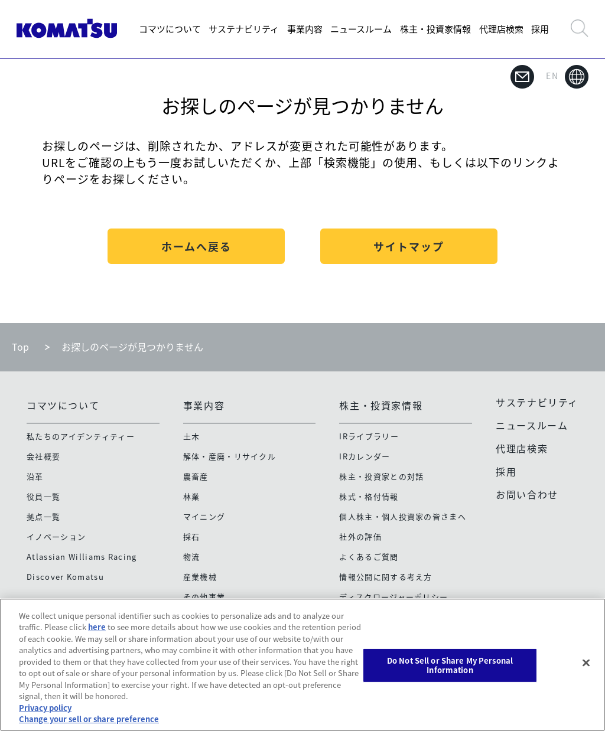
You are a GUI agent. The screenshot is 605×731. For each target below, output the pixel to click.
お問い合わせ (527, 494)
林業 (191, 496)
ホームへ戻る (196, 246)
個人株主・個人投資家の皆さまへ (402, 516)
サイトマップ (408, 246)
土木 (191, 436)
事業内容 (305, 28)
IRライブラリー (368, 436)
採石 (191, 536)
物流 (191, 556)
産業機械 (200, 576)
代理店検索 (501, 28)
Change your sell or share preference (89, 719)
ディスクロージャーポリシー (393, 596)
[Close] (586, 663)
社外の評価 (360, 536)
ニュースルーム (361, 28)
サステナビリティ (244, 28)
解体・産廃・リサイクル (229, 456)
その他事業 (204, 596)
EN (567, 77)
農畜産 (196, 476)
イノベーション (56, 536)
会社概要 (43, 456)
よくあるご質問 (368, 556)
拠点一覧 (43, 516)
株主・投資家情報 (435, 28)
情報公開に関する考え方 (385, 576)
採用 (540, 28)
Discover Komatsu (65, 576)
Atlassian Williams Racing (82, 556)
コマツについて (170, 28)
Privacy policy (45, 707)
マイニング (204, 516)
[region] (302, 664)
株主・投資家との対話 (381, 476)
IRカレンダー (364, 456)
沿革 (35, 476)
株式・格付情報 (368, 496)
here (97, 626)
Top (20, 347)
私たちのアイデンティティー (81, 436)
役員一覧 (43, 496)
